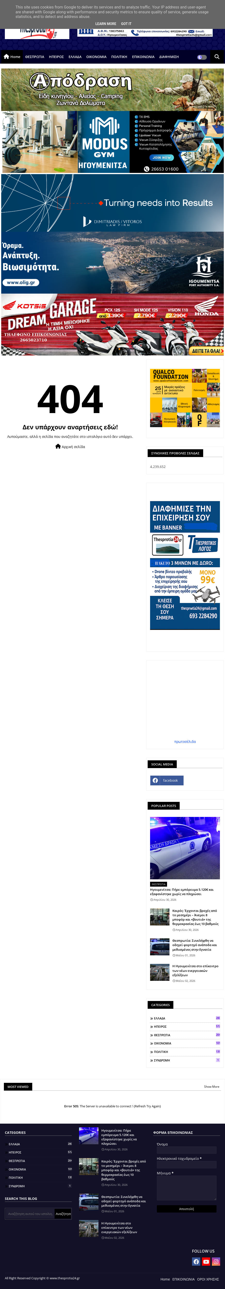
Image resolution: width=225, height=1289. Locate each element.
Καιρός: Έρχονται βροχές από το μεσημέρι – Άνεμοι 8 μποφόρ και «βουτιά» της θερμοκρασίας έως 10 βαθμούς (195, 917)
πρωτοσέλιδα (185, 741)
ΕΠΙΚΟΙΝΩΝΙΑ (143, 56)
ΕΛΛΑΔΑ (75, 56)
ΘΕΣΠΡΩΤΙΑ (34, 56)
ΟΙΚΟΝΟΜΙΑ (96, 56)
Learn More (105, 24)
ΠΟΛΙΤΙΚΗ (119, 56)
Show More (211, 1087)
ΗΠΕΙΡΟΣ (56, 56)
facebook (170, 780)
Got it (126, 24)
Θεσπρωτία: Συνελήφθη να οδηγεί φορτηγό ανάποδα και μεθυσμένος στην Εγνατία (194, 944)
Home (15, 56)
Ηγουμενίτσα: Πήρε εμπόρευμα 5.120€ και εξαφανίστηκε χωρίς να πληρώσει (182, 891)
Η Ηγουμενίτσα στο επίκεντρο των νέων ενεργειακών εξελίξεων (195, 970)
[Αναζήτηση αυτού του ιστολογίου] (30, 1214)
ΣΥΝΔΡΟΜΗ (187, 1060)
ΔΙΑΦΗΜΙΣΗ (169, 56)
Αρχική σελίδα (70, 446)
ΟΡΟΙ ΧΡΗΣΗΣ (208, 1279)
